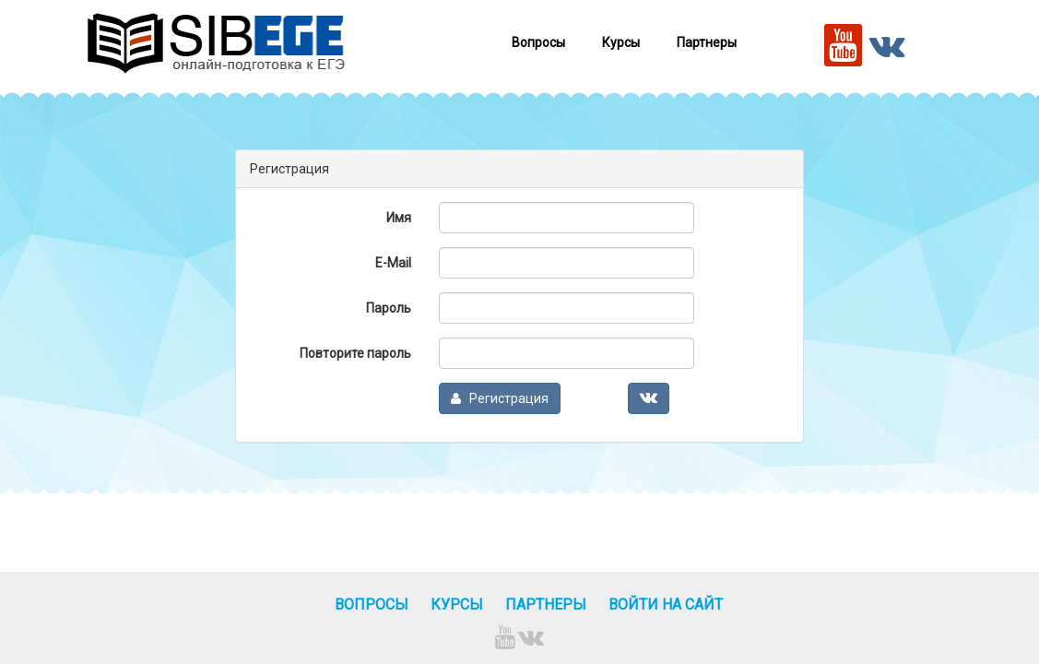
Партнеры (707, 42)
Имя (398, 217)
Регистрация (500, 398)
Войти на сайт (665, 604)
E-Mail (393, 262)
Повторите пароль (355, 353)
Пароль (388, 308)
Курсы (621, 42)
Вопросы (538, 42)
